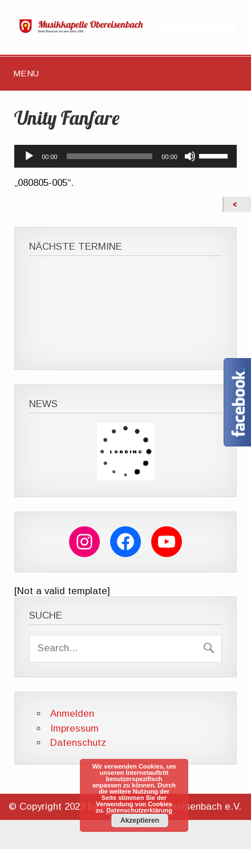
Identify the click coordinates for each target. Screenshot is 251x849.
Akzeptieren (139, 820)
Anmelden (72, 713)
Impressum (74, 728)
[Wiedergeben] (29, 156)
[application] (125, 156)
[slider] (110, 156)
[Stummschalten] (190, 156)
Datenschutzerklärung (139, 810)
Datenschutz (78, 742)
